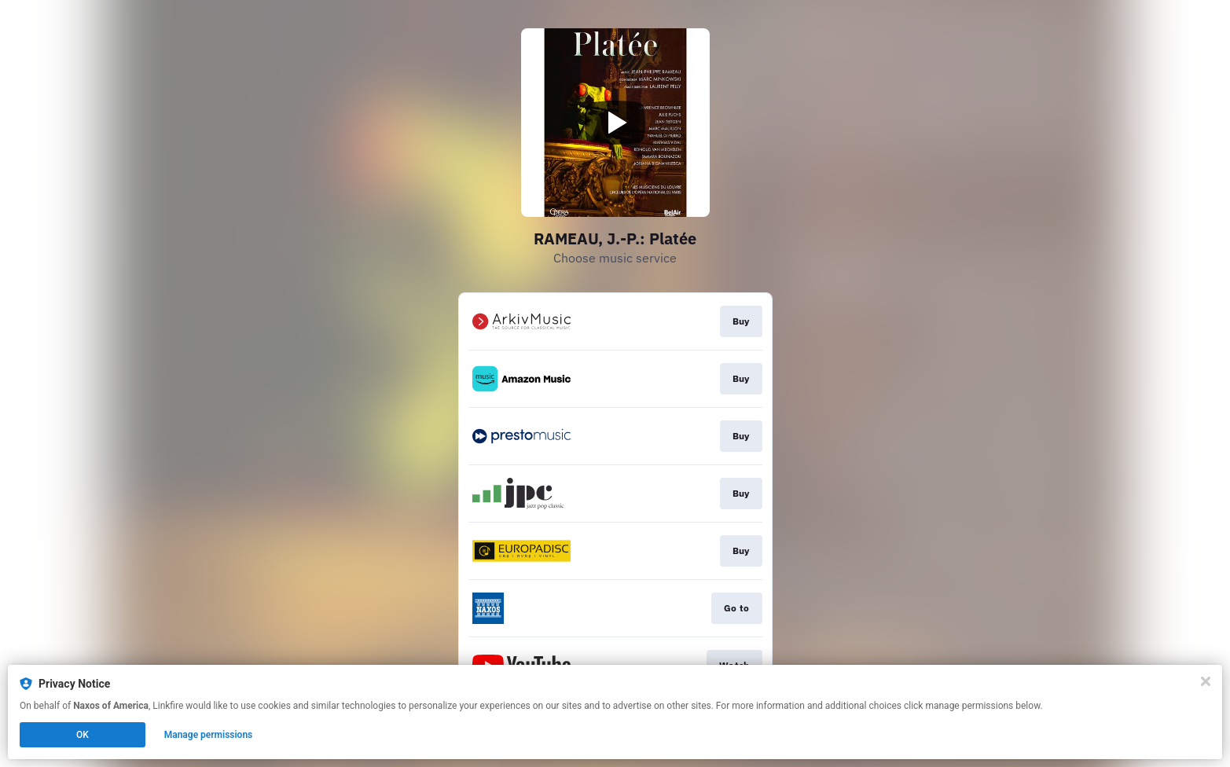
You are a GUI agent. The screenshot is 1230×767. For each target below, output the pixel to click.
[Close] (1205, 681)
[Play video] (615, 123)
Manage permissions (208, 734)
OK (82, 734)
